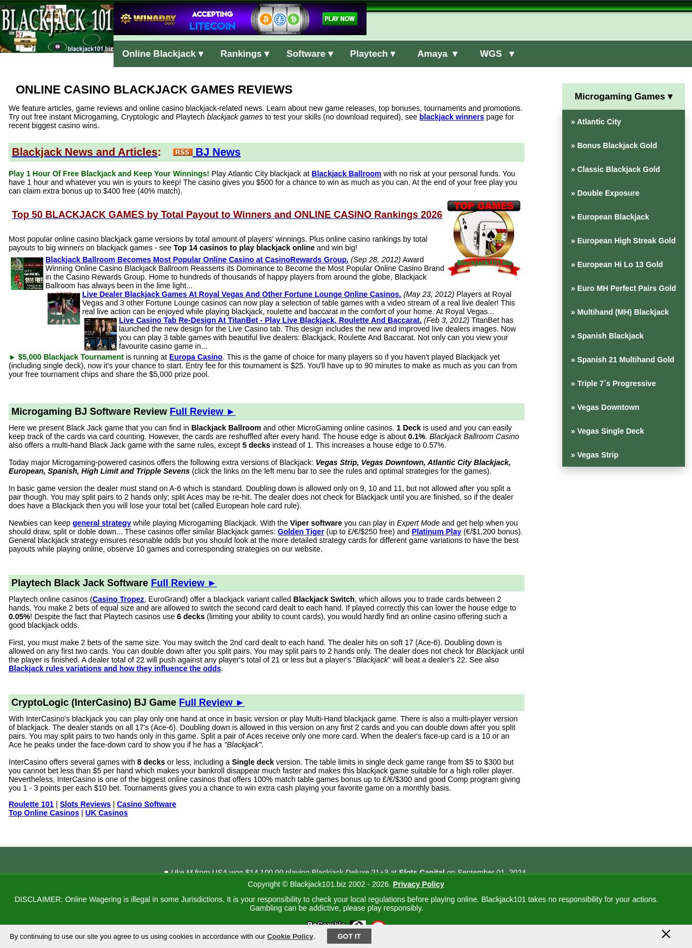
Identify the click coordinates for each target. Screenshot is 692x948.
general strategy (101, 523)
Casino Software (146, 804)
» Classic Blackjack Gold (615, 169)
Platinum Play (436, 531)
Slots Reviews (85, 804)
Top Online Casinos (44, 812)
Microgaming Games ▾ (624, 96)
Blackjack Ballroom (346, 173)
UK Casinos (106, 812)
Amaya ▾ (434, 54)
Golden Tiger (301, 531)
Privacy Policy (418, 884)
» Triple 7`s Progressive (613, 383)
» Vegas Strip (594, 454)
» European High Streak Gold (623, 240)
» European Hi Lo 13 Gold (617, 264)
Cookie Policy (290, 936)
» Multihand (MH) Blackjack (620, 312)
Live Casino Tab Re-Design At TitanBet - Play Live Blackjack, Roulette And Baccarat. (270, 320)
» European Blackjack (610, 217)
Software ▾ (310, 54)
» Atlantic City (596, 121)
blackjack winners (452, 116)
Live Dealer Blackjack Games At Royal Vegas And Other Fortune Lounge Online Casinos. (241, 294)
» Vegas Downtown (605, 407)
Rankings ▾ (245, 54)
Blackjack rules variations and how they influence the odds (115, 668)
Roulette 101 (31, 804)
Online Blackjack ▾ (162, 54)
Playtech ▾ (373, 54)
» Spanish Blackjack (607, 336)
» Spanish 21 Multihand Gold (622, 359)
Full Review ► (203, 411)
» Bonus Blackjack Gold (614, 145)
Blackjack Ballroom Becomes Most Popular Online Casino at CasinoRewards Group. (197, 259)
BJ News (207, 152)
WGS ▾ (494, 54)
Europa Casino (196, 357)
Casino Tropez (118, 599)
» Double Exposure (605, 193)
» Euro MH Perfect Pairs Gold (623, 288)
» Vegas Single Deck (607, 431)
